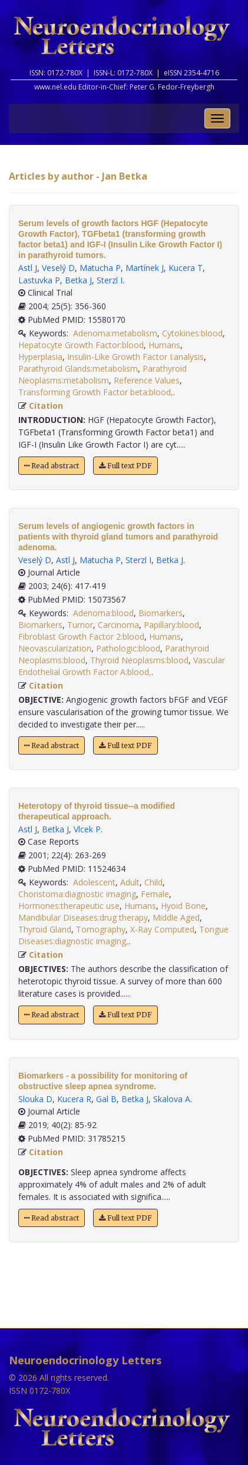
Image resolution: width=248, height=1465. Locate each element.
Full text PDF (125, 465)
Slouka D (35, 1098)
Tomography (100, 929)
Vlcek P (87, 829)
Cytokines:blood (192, 333)
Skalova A (171, 1098)
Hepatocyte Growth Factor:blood (81, 344)
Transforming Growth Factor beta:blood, (95, 392)
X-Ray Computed (162, 929)
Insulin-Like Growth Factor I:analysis (135, 356)
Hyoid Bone (183, 905)
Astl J (27, 267)
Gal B (106, 1098)
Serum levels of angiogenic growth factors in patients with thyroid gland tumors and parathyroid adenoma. (118, 536)
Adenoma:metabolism (115, 333)
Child (153, 882)
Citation (46, 405)
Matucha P (100, 267)
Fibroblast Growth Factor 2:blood (81, 636)
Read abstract (51, 465)
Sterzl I (110, 280)
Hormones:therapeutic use (69, 905)
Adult (130, 882)
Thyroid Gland (44, 929)
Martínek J (144, 267)
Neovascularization (54, 648)
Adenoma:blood (103, 613)
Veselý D (58, 267)
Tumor (80, 624)
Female (155, 893)
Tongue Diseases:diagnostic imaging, (123, 935)
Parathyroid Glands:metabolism (78, 368)
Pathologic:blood (128, 648)
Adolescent (94, 882)
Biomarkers (160, 613)
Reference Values (147, 380)
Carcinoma (118, 624)
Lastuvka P (39, 280)
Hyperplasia (40, 356)
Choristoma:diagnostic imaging (77, 893)
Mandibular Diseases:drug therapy (83, 917)
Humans (164, 344)
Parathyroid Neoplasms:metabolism (102, 374)
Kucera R (74, 1098)
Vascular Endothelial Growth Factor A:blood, (121, 665)
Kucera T (185, 267)
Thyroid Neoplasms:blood (139, 660)
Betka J (78, 280)
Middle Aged (176, 917)
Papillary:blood (171, 624)
